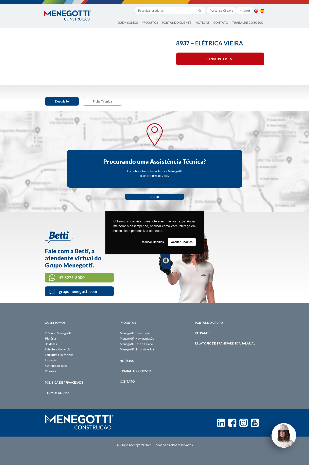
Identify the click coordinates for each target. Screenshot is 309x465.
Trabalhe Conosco (247, 22)
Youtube (255, 423)
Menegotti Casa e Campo (136, 344)
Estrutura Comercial (58, 349)
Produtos (150, 22)
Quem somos (55, 322)
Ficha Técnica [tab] (102, 101)
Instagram (243, 423)
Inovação (51, 360)
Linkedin (221, 423)
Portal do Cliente (221, 10)
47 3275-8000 (72, 277)
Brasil (155, 197)
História (50, 338)
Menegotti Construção (135, 333)
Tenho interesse (220, 59)
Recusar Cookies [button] (152, 242)
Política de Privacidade (64, 382)
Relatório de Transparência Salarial (225, 343)
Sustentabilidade (56, 365)
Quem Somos (127, 22)
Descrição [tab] (62, 101)
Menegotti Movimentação (137, 338)
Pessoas (50, 371)
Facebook (232, 423)
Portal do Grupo (209, 322)
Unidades (51, 344)
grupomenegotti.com (78, 291)
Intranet (244, 10)
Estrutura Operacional (59, 355)
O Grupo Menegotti (58, 333)
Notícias (202, 22)
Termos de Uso (57, 392)
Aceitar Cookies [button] (182, 242)
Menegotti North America (137, 349)
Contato (220, 22)
